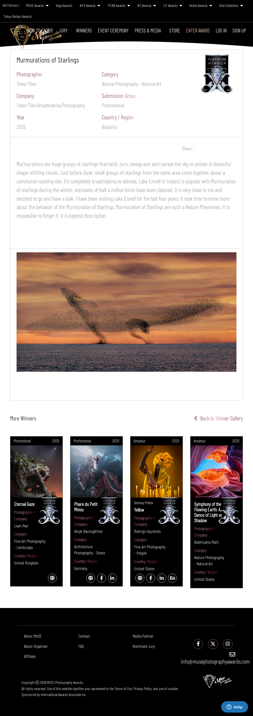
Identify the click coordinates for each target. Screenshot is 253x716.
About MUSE (33, 636)
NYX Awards (90, 5)
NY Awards (146, 5)
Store (174, 30)
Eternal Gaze (24, 504)
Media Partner (143, 636)
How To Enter (40, 30)
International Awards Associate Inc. (63, 694)
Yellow (139, 510)
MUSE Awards (37, 5)
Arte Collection (231, 5)
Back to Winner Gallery (218, 418)
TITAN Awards (118, 5)
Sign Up (239, 30)
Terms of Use (123, 688)
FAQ (81, 646)
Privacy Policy (142, 688)
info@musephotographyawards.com (215, 658)
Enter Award (198, 30)
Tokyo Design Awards (18, 16)
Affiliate (30, 656)
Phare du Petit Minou (85, 506)
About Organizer (36, 646)
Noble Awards (201, 5)
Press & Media (148, 30)
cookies (173, 688)
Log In (221, 30)
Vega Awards (64, 5)
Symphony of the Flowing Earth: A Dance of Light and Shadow (209, 512)
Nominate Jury (144, 646)
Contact (84, 636)
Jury (63, 30)
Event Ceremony (113, 30)
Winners (84, 30)
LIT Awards (172, 5)
